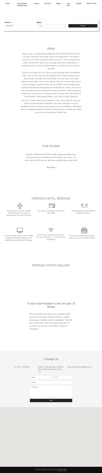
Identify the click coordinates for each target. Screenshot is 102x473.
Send (51, 400)
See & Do (68, 4)
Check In (8, 22)
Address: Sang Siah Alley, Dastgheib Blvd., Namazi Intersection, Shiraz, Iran (50, 369)
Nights (39, 22)
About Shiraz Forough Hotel (22, 4)
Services (48, 3)
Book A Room (91, 3)
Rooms (36, 3)
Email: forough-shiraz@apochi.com (80, 367)
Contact (78, 3)
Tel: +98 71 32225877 (22, 367)
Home (8, 3)
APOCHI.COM (62, 470)
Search (83, 26)
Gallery (58, 3)
